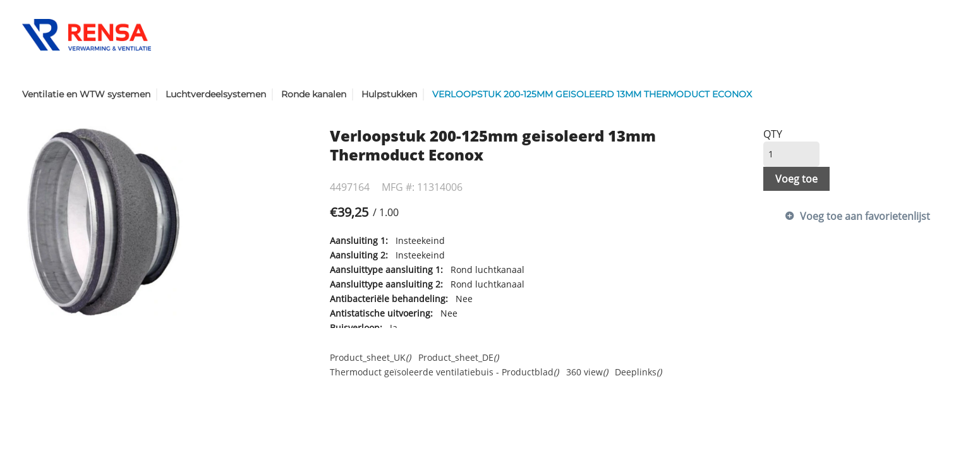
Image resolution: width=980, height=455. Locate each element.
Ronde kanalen (313, 94)
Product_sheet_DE (458, 357)
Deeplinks (638, 372)
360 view (587, 372)
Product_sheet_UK (370, 357)
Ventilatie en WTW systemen (86, 94)
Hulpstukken (389, 94)
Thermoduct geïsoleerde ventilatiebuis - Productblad (444, 372)
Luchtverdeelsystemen (216, 94)
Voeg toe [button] (796, 179)
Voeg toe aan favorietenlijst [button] (865, 216)
